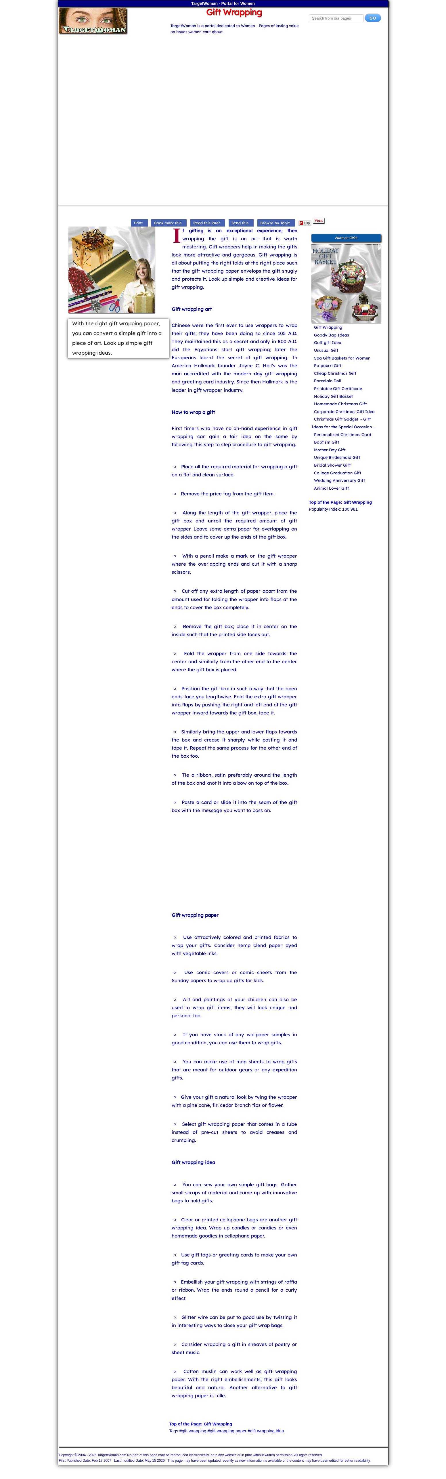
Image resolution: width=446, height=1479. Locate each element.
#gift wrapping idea (266, 1430)
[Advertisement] (223, 75)
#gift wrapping (192, 1430)
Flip (305, 223)
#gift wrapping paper (226, 1430)
